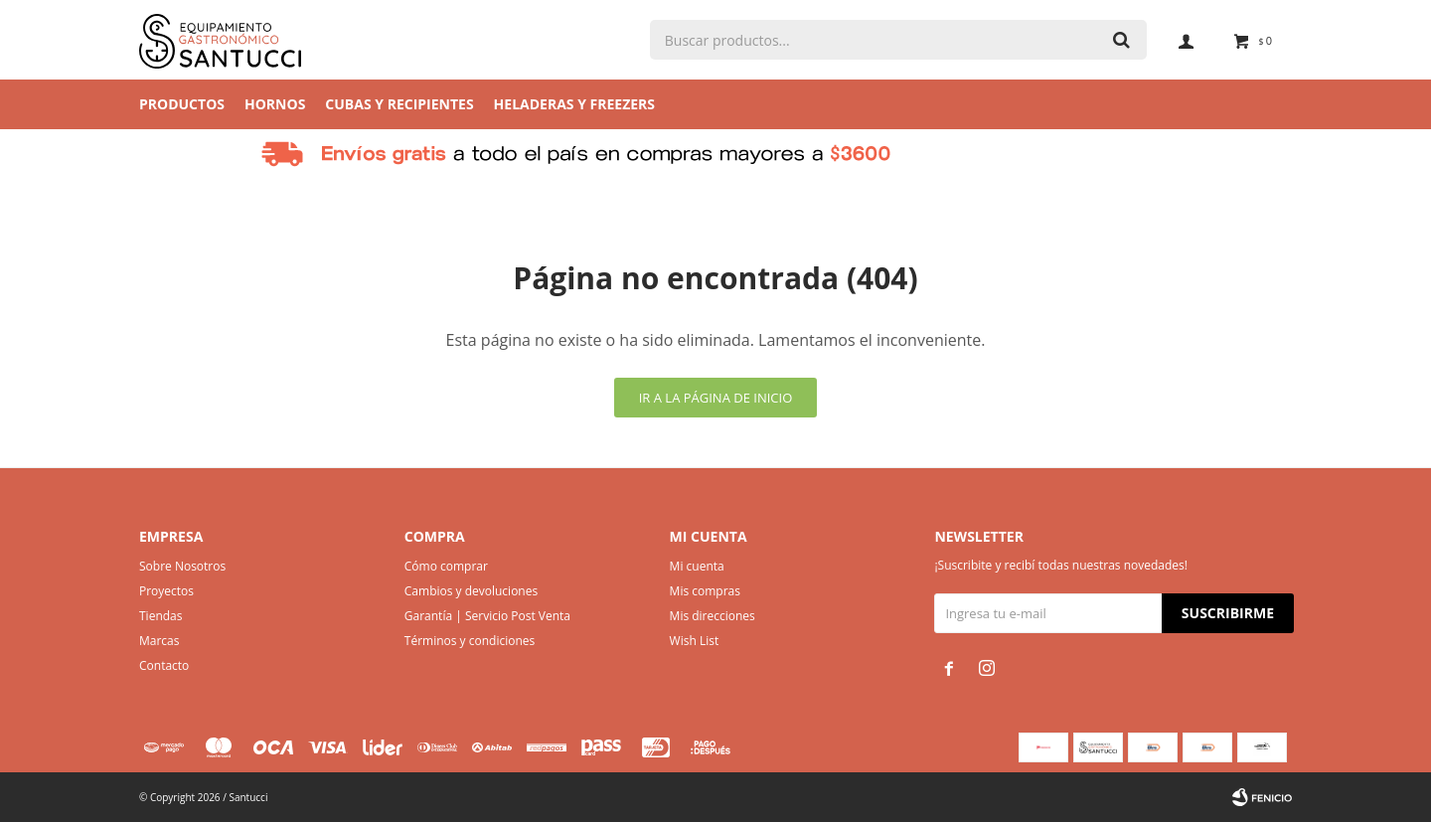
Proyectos (166, 590)
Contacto (164, 665)
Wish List (694, 640)
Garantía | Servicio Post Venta (487, 615)
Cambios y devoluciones (471, 590)
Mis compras (705, 590)
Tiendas (160, 615)
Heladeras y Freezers (574, 103)
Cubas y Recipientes (399, 103)
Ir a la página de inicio (716, 398)
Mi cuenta (697, 566)
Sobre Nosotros (182, 566)
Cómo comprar (446, 566)
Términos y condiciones (469, 640)
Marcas (159, 640)
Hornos (274, 103)
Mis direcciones (712, 615)
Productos (182, 103)
